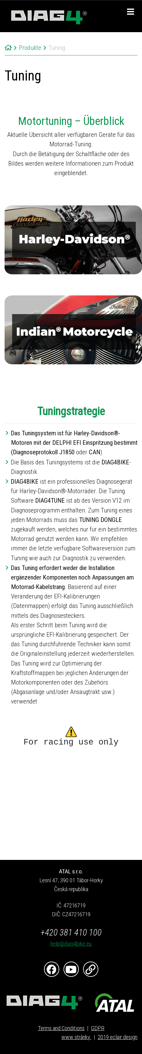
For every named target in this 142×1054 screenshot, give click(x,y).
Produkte (30, 47)
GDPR (97, 1028)
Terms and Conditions (61, 1028)
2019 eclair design (117, 1037)
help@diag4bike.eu (71, 943)
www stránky (76, 1037)
